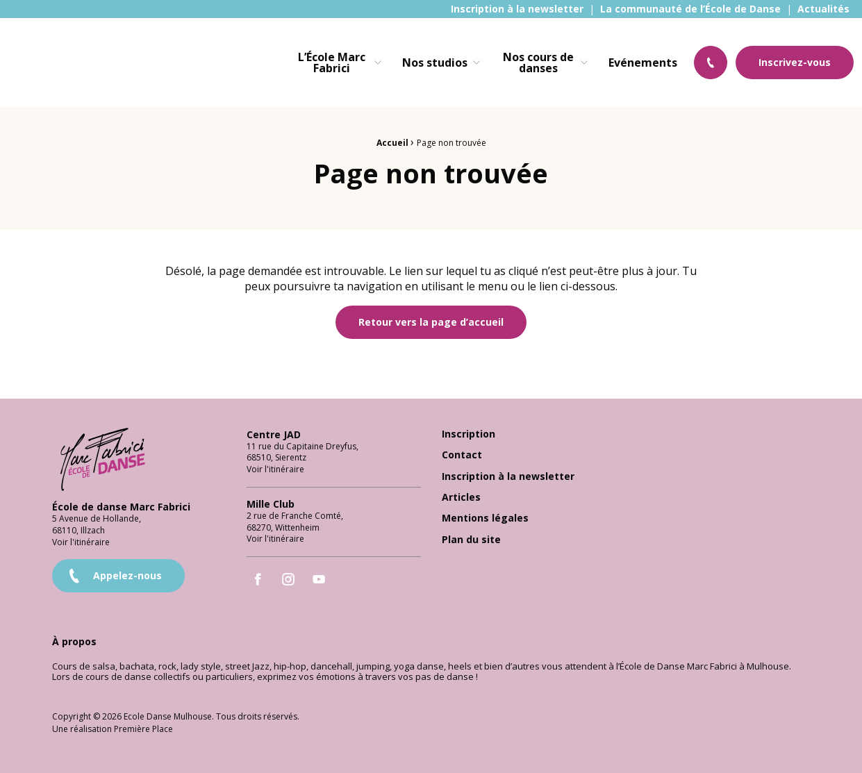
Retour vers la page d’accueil (431, 322)
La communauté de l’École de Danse (690, 9)
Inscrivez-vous (795, 62)
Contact (462, 451)
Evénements (642, 62)
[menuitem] (517, 9)
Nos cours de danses (538, 62)
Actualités (823, 9)
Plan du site (471, 536)
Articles (461, 493)
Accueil (392, 143)
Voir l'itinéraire (81, 538)
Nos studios (434, 62)
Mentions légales (485, 514)
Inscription (468, 430)
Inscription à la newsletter (517, 9)
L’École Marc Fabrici (331, 62)
